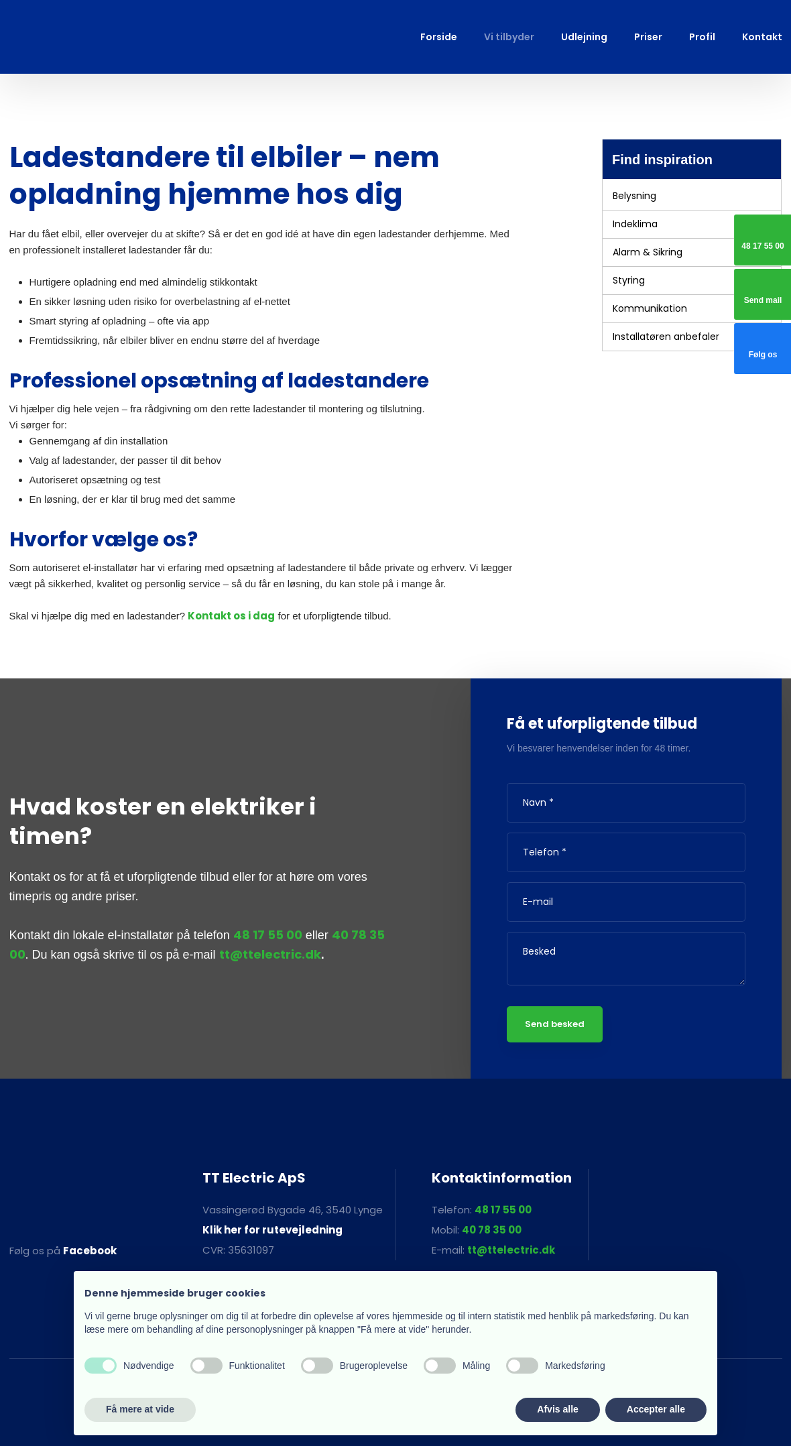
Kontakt (762, 37)
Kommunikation (650, 308)
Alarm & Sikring (647, 252)
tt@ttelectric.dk (270, 954)
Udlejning (584, 37)
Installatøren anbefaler (666, 336)
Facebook (90, 1251)
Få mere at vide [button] (140, 1409)
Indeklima (635, 224)
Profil (702, 37)
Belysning (634, 195)
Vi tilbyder (509, 37)
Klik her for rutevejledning (272, 1230)
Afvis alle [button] (557, 1409)
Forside (438, 37)
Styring (629, 280)
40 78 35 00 (492, 1230)
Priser (648, 37)
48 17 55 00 (267, 934)
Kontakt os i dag (231, 616)
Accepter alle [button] (656, 1409)
